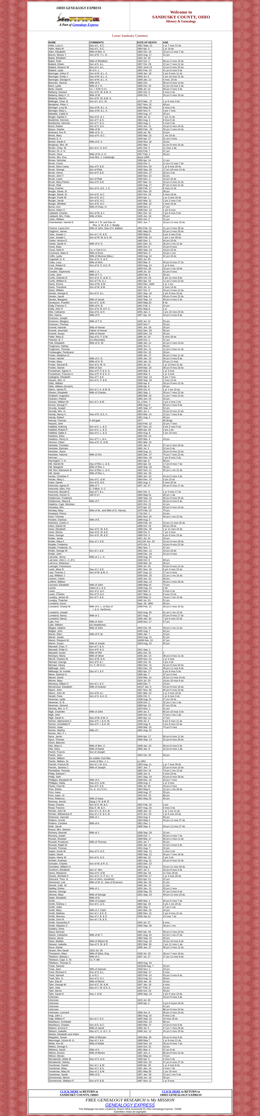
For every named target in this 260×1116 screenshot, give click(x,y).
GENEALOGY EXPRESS (130, 1104)
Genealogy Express (85, 25)
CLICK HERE (69, 1091)
